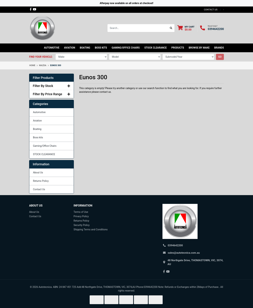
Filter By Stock (51, 86)
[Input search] (137, 28)
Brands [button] (219, 47)
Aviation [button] (69, 47)
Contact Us (39, 189)
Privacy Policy (81, 216)
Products (177, 47)
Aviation (37, 120)
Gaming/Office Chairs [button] (126, 47)
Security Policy (81, 225)
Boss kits (101, 47)
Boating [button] (85, 47)
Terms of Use (81, 212)
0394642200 (216, 29)
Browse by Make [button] (199, 47)
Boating (37, 129)
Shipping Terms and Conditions (91, 229)
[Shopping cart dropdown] (186, 28)
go (220, 56)
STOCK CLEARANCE (155, 47)
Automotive (39, 112)
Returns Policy (41, 181)
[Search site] (171, 28)
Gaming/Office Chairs (44, 145)
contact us (210, 9)
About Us (38, 172)
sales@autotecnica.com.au (184, 252)
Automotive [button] (51, 47)
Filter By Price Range (51, 94)
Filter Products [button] (43, 78)
